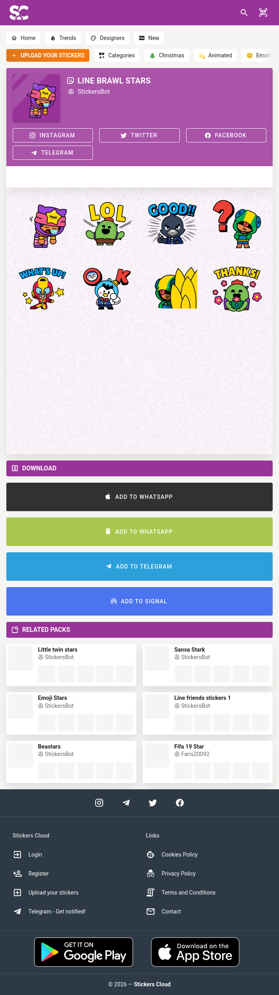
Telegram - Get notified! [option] (49, 911)
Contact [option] (163, 911)
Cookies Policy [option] (172, 854)
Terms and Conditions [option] (181, 892)
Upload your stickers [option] (46, 892)
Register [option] (31, 873)
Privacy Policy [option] (171, 873)
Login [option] (27, 854)
